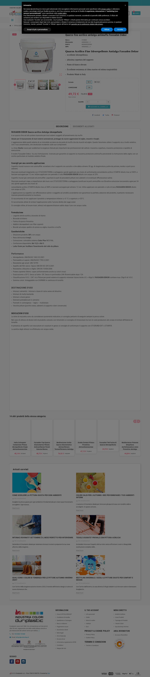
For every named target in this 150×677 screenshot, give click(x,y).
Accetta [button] (120, 29)
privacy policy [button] (106, 9)
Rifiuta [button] (107, 29)
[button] (125, 5)
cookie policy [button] (62, 13)
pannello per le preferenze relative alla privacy (87, 24)
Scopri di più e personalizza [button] (37, 29)
